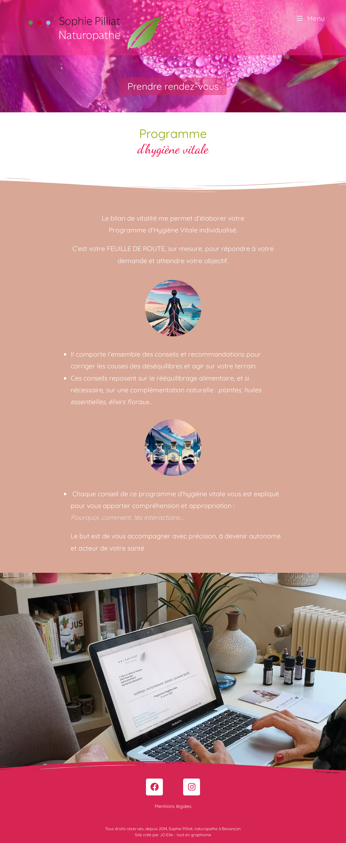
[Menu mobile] (311, 18)
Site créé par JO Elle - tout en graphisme (173, 834)
